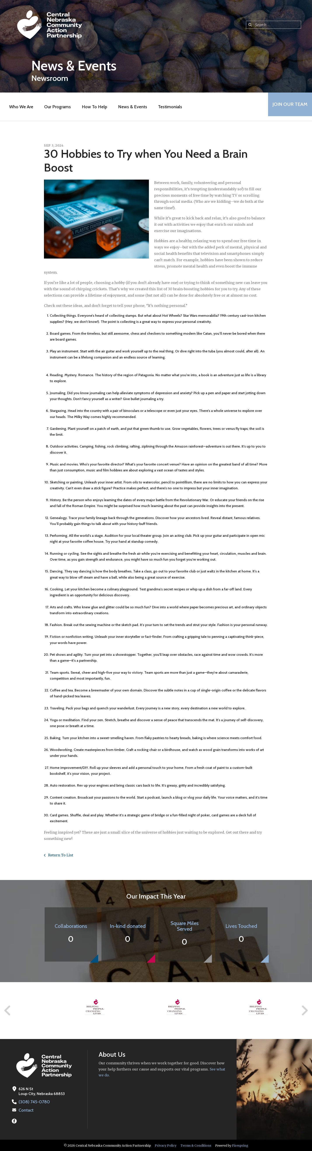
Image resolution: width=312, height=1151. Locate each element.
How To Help (92, 106)
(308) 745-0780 (33, 1101)
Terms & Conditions (196, 1145)
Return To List (60, 855)
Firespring (240, 1145)
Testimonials (168, 106)
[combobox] (273, 25)
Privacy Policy (165, 1145)
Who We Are (19, 106)
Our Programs (55, 106)
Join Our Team (287, 107)
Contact (26, 1109)
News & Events (130, 106)
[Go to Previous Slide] (7, 1010)
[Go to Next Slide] (304, 1010)
